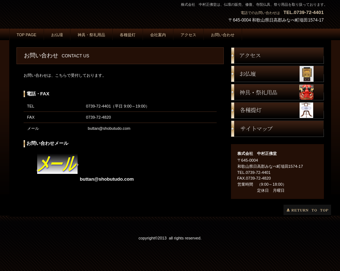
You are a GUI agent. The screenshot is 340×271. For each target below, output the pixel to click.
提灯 (277, 110)
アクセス (277, 55)
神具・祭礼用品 (91, 35)
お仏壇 (277, 74)
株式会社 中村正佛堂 (80, 13)
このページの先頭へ (307, 210)
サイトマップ (277, 128)
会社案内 (158, 35)
